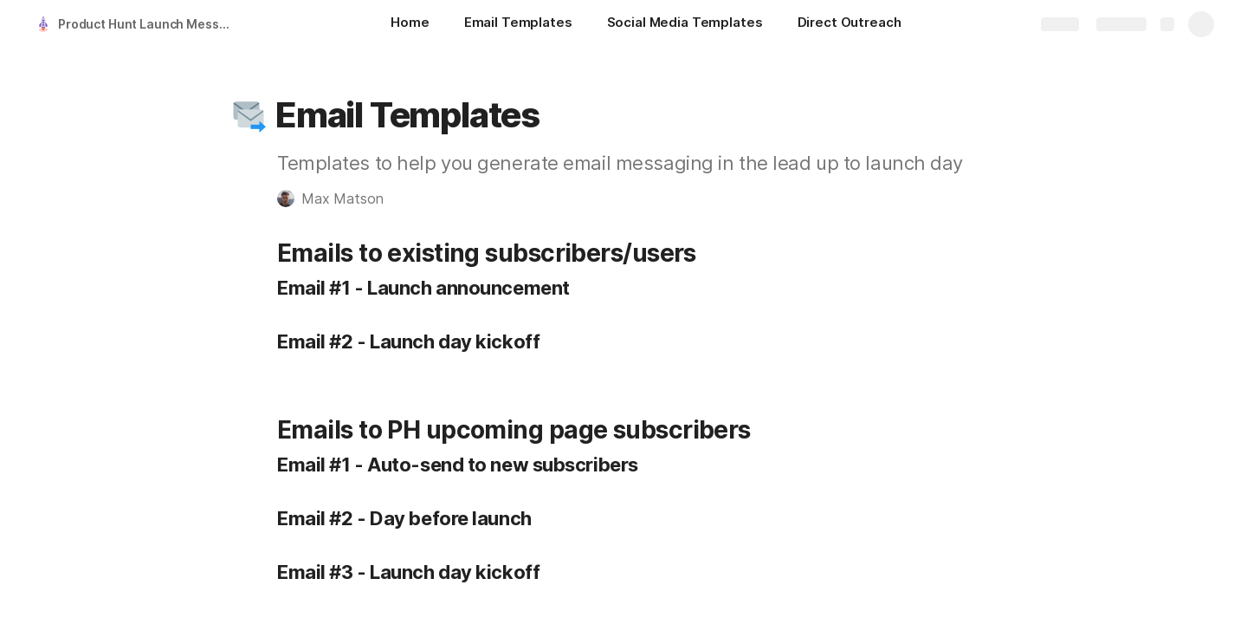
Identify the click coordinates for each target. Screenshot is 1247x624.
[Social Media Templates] (685, 24)
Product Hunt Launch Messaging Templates (150, 23)
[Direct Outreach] (849, 24)
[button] (248, 115)
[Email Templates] (518, 24)
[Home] (409, 24)
